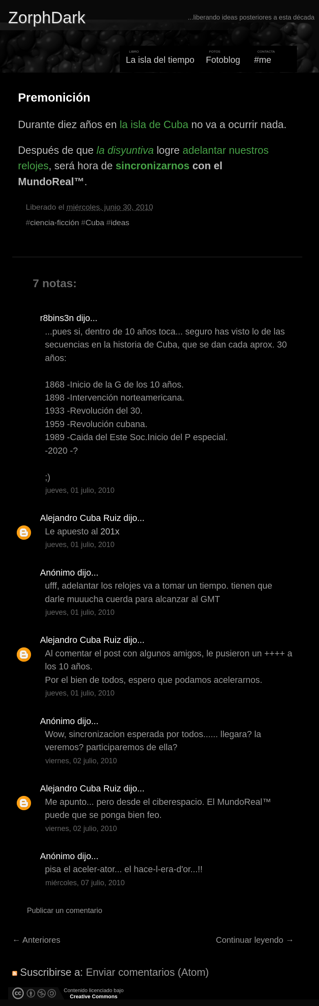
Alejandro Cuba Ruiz (80, 518)
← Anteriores (36, 939)
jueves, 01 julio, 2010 (79, 490)
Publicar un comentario (64, 910)
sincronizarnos (153, 165)
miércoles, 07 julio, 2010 (85, 883)
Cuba (94, 222)
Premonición (54, 97)
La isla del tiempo (160, 60)
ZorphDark (46, 18)
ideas (120, 222)
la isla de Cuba (154, 124)
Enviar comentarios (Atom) (147, 972)
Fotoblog (223, 60)
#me (262, 60)
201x (110, 531)
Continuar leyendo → (255, 939)
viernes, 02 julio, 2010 (81, 761)
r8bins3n (57, 318)
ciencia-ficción (54, 222)
